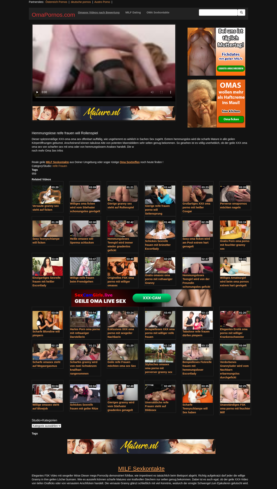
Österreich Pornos (56, 1)
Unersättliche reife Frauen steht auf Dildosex (157, 406)
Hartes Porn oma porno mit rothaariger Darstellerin (85, 333)
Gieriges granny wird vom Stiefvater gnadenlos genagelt (121, 406)
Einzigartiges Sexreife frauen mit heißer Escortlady (47, 281)
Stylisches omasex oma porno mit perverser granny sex (158, 368)
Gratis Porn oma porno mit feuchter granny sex (234, 245)
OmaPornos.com (53, 15)
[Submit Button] (241, 12)
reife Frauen (60, 165)
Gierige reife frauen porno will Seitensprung (157, 209)
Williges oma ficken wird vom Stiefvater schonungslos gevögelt (85, 207)
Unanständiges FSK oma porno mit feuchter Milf (235, 408)
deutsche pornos (81, 1)
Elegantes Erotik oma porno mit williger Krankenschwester (233, 333)
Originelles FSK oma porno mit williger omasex (121, 281)
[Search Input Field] (218, 12)
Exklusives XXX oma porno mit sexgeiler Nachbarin (121, 333)
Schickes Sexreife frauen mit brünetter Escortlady (158, 245)
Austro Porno (102, 1)
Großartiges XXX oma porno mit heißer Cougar (196, 207)
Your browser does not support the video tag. (104, 63)
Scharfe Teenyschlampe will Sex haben (195, 408)
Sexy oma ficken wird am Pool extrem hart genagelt (196, 242)
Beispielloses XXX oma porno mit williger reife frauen (160, 333)
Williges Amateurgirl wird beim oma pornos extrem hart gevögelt (234, 281)
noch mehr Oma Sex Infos (47, 150)
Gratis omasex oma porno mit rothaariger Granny (158, 279)
